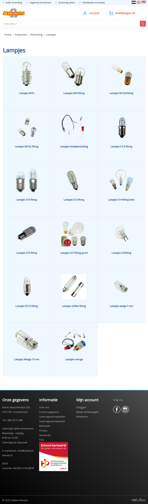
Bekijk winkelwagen (87, 412)
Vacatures (45, 435)
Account (94, 13)
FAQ (41, 439)
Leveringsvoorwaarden (52, 416)
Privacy (43, 430)
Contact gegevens (49, 412)
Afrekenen (82, 416)
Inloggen (81, 407)
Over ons (44, 407)
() (122, 13)
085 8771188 (15, 420)
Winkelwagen (123, 13)
